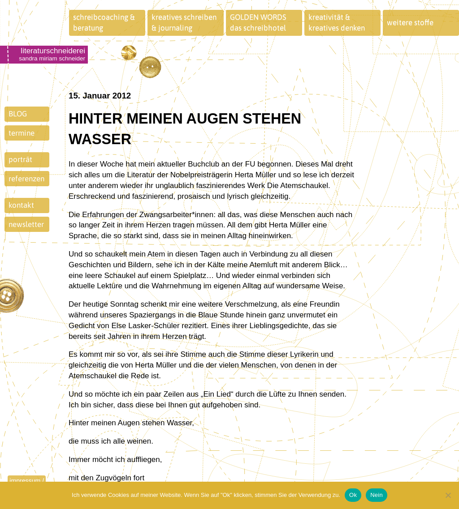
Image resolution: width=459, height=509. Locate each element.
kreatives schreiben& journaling (184, 22)
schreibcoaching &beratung (104, 22)
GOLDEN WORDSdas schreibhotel (258, 22)
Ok (353, 495)
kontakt (21, 205)
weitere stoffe (410, 22)
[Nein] (447, 495)
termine (22, 132)
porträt (20, 159)
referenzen (26, 178)
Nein (376, 495)
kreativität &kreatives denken (336, 22)
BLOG (18, 113)
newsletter (26, 224)
